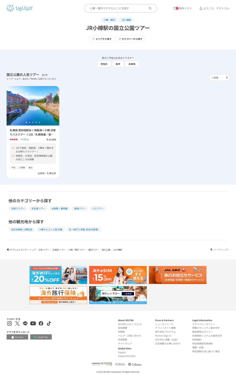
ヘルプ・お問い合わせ (129, 335)
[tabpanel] (33, 106)
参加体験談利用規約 (202, 343)
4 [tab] (36, 122)
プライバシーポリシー (203, 324)
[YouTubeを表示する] (33, 324)
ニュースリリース (164, 324)
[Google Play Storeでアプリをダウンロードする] (41, 337)
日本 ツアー (44, 249)
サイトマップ (125, 343)
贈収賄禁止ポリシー (202, 331)
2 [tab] (29, 122)
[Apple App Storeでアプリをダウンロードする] (17, 337)
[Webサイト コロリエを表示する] (135, 364)
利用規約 (196, 339)
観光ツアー (93, 249)
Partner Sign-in (163, 335)
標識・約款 (198, 347)
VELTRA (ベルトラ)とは (130, 324)
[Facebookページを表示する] (41, 324)
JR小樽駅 (126, 19)
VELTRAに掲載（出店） (167, 339)
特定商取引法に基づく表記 (206, 351)
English (122, 352)
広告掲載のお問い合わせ (167, 343)
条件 (118, 64)
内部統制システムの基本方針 (207, 335)
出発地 (131, 64)
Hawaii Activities (127, 356)
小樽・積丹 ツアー (77, 249)
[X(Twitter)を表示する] (17, 324)
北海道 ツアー (59, 249)
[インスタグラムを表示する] (9, 324)
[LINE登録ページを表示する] (25, 324)
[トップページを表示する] (20, 8)
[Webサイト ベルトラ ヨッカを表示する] (120, 364)
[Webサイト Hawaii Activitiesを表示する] (101, 364)
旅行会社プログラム (165, 331)
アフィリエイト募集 (165, 327)
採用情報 (122, 339)
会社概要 (122, 327)
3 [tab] (33, 122)
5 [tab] (39, 122)
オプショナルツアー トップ (21, 249)
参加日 (104, 64)
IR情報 (121, 331)
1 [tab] (26, 122)
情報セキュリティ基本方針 (206, 327)
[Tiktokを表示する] (49, 324)
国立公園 (106, 249)
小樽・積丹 (109, 19)
